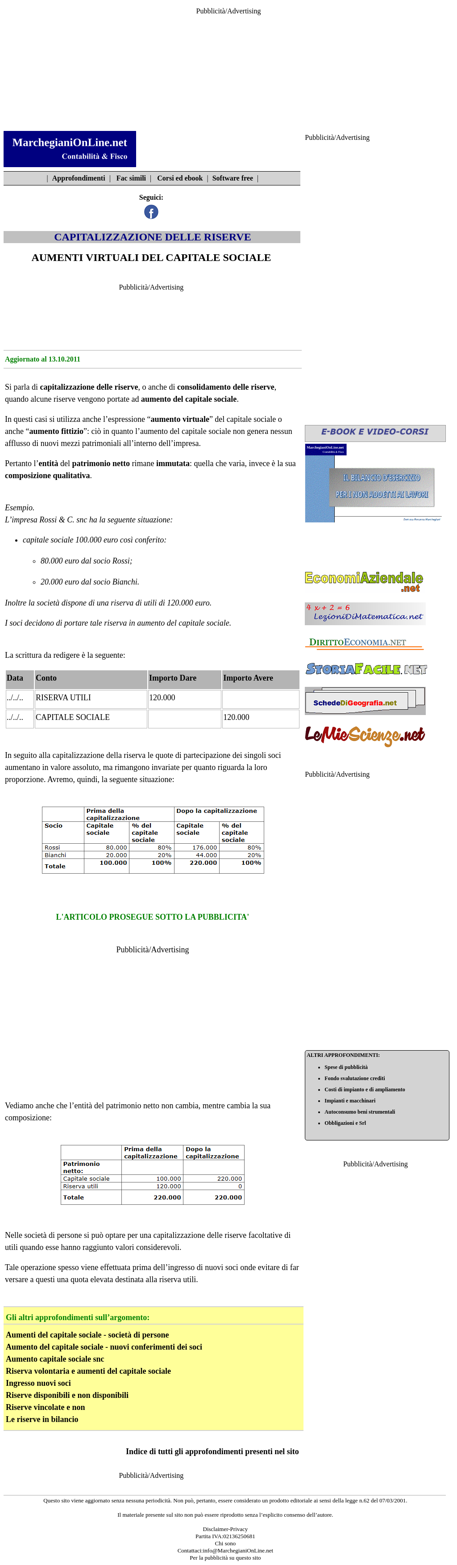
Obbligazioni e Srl (345, 1123)
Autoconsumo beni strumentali (359, 1112)
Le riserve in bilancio (42, 1419)
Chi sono (225, 1543)
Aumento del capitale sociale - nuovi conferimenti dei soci (104, 1346)
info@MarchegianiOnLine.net (238, 1550)
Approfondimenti (78, 178)
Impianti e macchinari (349, 1101)
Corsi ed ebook (180, 178)
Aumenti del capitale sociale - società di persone (87, 1334)
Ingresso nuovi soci (38, 1383)
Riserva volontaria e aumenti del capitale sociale (88, 1371)
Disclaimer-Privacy (225, 1529)
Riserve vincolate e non (45, 1407)
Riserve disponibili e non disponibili (67, 1395)
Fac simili (131, 178)
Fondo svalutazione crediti (354, 1078)
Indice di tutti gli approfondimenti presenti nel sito (212, 1451)
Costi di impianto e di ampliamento (364, 1089)
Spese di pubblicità (346, 1067)
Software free (232, 178)
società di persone (53, 1235)
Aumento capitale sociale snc (55, 1359)
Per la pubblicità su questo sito (225, 1557)
